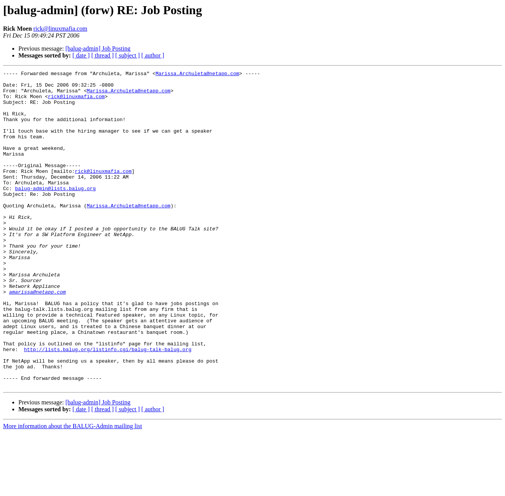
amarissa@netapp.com (37, 336)
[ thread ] (102, 55)
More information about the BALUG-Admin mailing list (72, 489)
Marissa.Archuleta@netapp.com (197, 74)
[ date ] (81, 55)
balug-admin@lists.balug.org (55, 212)
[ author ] (152, 55)
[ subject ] (127, 55)
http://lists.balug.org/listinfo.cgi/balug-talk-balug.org (108, 405)
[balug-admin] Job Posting (98, 48)
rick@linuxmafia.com (60, 28)
